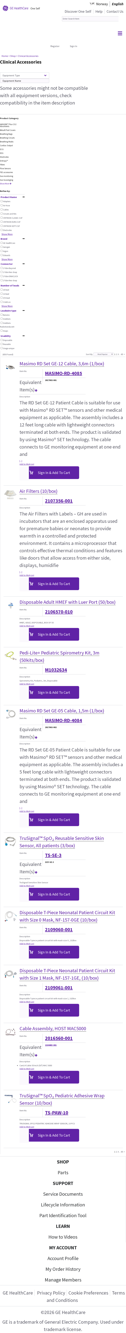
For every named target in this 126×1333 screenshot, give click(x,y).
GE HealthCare (18, 1293)
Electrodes (4, 157)
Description (25, 396)
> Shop (12, 55)
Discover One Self (78, 11)
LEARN (63, 1226)
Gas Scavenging (6, 180)
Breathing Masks (6, 142)
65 (122, 354)
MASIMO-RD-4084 (63, 720)
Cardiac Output (6, 145)
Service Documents (63, 1194)
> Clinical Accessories (27, 55)
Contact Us (115, 11)
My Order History (63, 1269)
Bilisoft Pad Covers (7, 130)
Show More (5, 184)
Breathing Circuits (7, 138)
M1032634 (56, 670)
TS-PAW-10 (56, 1113)
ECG (2, 149)
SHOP (63, 1162)
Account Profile (63, 1258)
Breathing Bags (6, 134)
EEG (1, 153)
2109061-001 (59, 988)
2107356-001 (59, 501)
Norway (102, 4)
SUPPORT (63, 1183)
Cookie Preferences (88, 1293)
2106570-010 (59, 612)
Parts (63, 1172)
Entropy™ (4, 161)
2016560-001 (59, 1038)
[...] (21, 461)
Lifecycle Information (63, 1205)
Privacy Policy (50, 1293)
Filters (2, 165)
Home (5, 55)
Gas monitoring (6, 176)
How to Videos (62, 1237)
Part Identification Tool (63, 1215)
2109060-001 (59, 929)
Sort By (89, 354)
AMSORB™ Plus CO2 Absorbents (8, 125)
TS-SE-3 (53, 855)
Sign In (73, 46)
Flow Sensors (5, 168)
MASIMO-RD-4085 (63, 373)
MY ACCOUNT (63, 1248)
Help (98, 11)
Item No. (23, 371)
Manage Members (63, 1280)
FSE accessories (6, 172)
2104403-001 (51, 1045)
